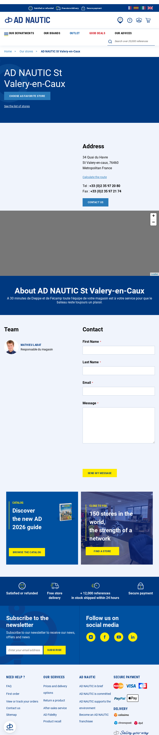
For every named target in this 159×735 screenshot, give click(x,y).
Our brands (43, 34)
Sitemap (11, 690)
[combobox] (131, 33)
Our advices (89, 34)
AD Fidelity (50, 690)
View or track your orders (22, 677)
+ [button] (153, 209)
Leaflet (154, 267)
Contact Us (95, 195)
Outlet (57, 34)
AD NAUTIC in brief (91, 662)
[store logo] (27, 20)
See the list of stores (17, 99)
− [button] (153, 216)
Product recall (52, 697)
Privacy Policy (77, 725)
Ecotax (122, 725)
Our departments (18, 34)
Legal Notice (26, 725)
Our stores (27, 44)
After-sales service (55, 684)
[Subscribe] (55, 626)
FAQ (9, 662)
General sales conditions (51, 725)
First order (12, 669)
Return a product (54, 676)
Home (8, 44)
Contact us (13, 684)
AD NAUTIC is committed (95, 669)
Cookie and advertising (101, 725)
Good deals (72, 34)
